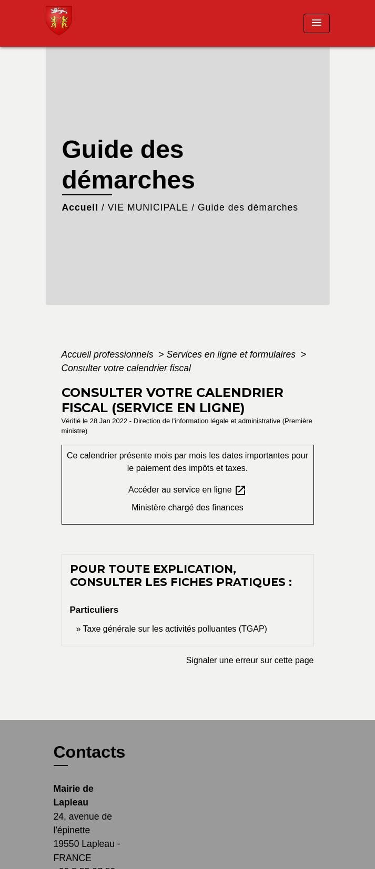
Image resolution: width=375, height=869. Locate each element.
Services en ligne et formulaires (232, 354)
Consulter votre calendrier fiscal (126, 368)
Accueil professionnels (109, 354)
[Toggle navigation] (316, 23)
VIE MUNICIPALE (148, 207)
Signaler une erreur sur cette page (250, 660)
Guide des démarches (248, 207)
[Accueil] (85, 23)
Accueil (80, 207)
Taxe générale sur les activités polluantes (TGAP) (175, 628)
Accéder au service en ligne (187, 490)
